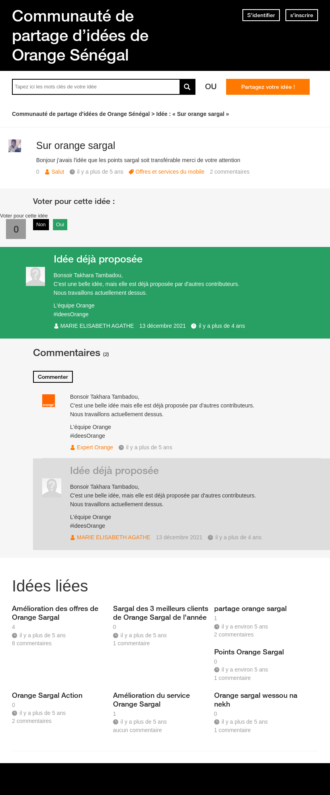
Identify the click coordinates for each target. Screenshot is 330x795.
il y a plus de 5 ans (149, 447)
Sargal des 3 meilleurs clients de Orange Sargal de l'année (160, 612)
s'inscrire (301, 15)
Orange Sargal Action (47, 695)
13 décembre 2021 (162, 326)
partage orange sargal (250, 608)
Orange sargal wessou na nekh (255, 699)
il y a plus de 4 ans (222, 326)
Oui (60, 224)
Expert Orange (95, 447)
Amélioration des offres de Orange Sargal (55, 612)
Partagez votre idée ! (268, 86)
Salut (57, 171)
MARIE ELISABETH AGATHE (97, 326)
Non (41, 224)
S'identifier (261, 15)
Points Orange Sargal (249, 651)
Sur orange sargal (75, 145)
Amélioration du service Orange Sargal (151, 699)
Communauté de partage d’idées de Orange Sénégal (80, 35)
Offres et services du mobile (169, 171)
